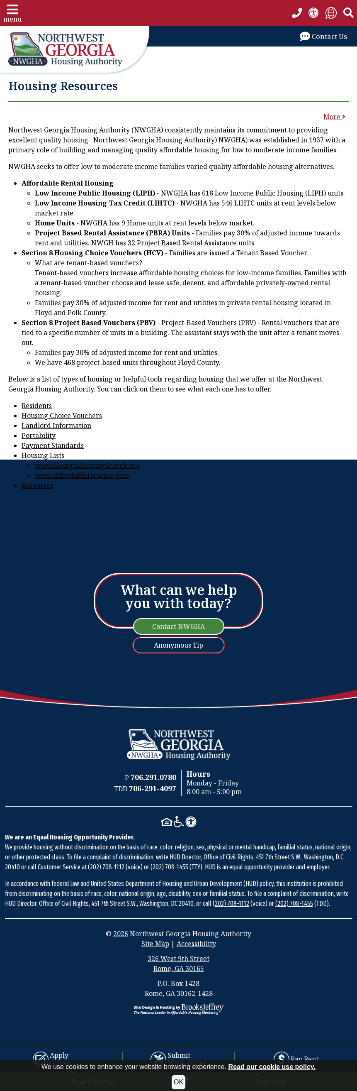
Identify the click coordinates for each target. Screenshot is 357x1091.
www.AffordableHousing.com (82, 475)
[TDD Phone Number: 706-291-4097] (152, 788)
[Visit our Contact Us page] (323, 36)
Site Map (155, 943)
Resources (37, 485)
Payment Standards (53, 445)
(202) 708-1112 (106, 867)
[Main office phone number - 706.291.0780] (297, 13)
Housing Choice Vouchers (62, 415)
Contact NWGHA (178, 626)
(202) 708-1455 (169, 867)
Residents (37, 405)
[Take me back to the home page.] (74, 49)
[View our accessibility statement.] (313, 12)
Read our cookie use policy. (272, 1066)
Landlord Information (56, 425)
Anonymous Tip (178, 645)
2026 (120, 933)
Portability (39, 435)
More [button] (334, 116)
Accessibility (196, 943)
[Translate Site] (331, 12)
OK (178, 1082)
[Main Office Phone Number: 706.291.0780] (153, 777)
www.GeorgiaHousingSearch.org (87, 465)
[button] (12, 12)
